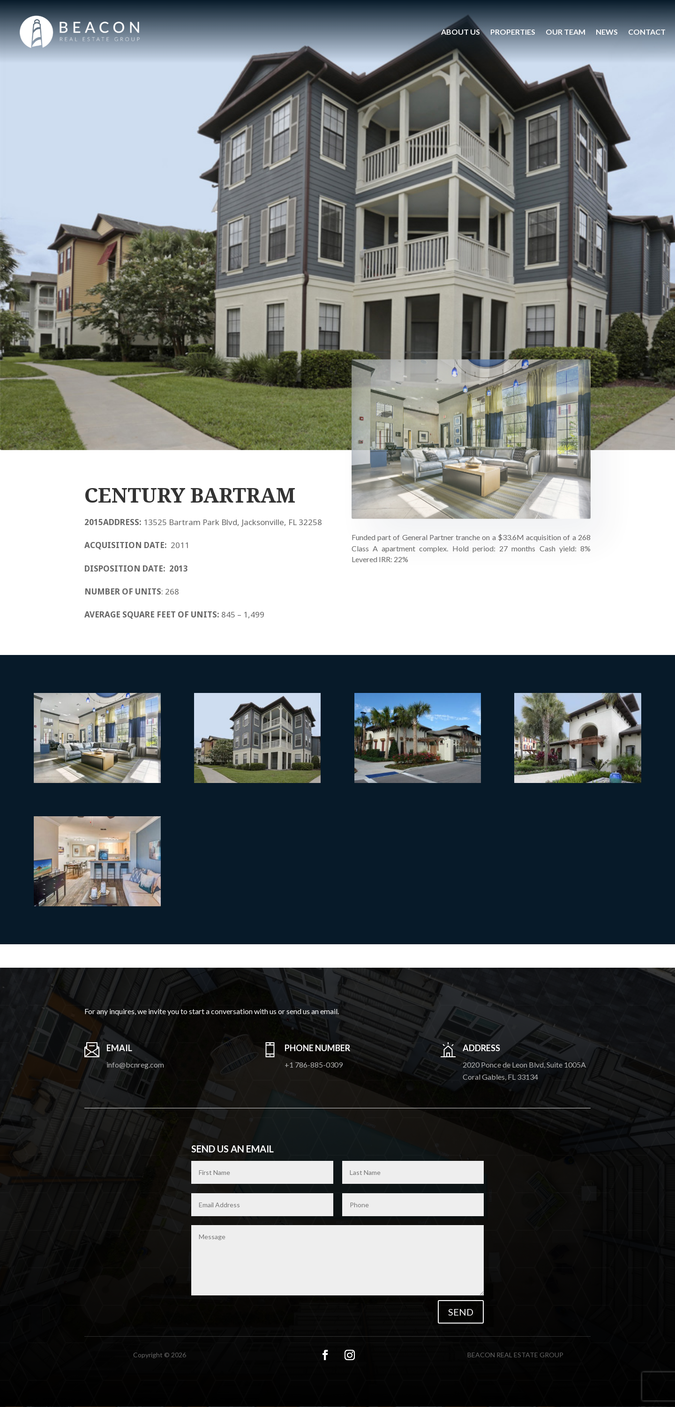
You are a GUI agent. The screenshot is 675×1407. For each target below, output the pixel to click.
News (607, 31)
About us (460, 31)
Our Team (565, 31)
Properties (512, 31)
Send (460, 1311)
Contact (647, 31)
